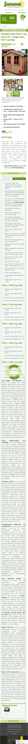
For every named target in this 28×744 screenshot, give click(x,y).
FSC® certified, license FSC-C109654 (14, 124)
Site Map (14, 733)
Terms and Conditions (14, 731)
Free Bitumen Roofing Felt (11, 127)
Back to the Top (13, 173)
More (23, 30)
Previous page (6, 44)
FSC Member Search (17, 200)
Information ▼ (22, 12)
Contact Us (8, 12)
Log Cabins (5, 46)
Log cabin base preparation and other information (7, 713)
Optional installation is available (13, 106)
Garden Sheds (14, 30)
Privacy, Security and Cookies (14, 729)
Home (5, 30)
